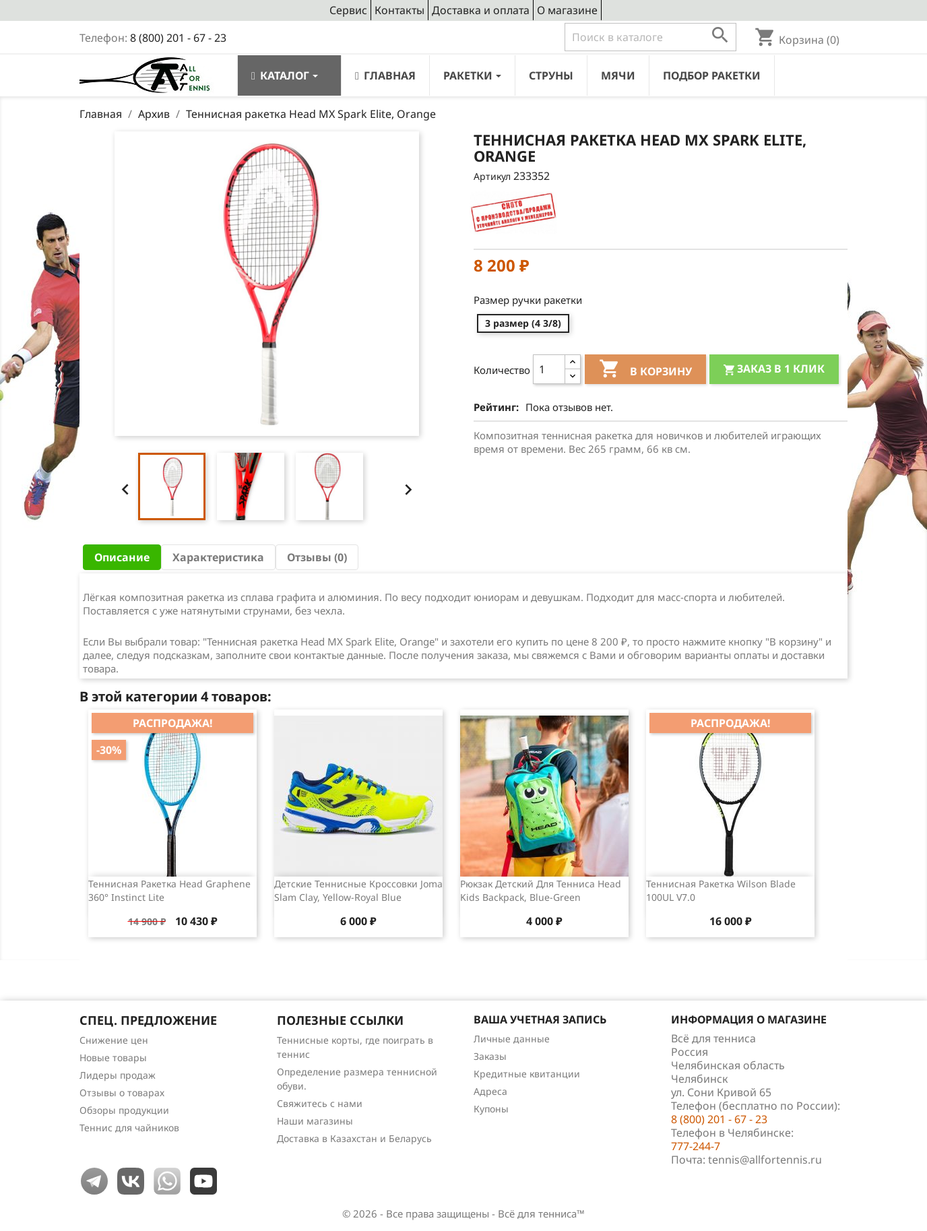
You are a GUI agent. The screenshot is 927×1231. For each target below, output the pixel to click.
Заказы (490, 1056)
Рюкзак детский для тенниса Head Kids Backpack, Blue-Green (540, 890)
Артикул (492, 176)
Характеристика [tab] (218, 557)
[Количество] (549, 369)
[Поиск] (650, 37)
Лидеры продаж (117, 1075)
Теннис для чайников (129, 1127)
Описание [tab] (122, 557)
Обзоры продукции (124, 1110)
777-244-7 (695, 1146)
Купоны (491, 1108)
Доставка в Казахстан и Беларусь (354, 1138)
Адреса (490, 1091)
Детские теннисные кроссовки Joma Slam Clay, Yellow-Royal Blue (358, 890)
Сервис (348, 10)
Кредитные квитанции (527, 1073)
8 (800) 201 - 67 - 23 (178, 37)
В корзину (645, 370)
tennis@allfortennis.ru (765, 1159)
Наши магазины (315, 1120)
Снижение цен (113, 1040)
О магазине (567, 10)
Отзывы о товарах (121, 1092)
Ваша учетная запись (540, 1019)
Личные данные (512, 1038)
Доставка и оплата (481, 10)
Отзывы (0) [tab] (317, 557)
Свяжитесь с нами (319, 1103)
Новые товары (113, 1057)
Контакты (399, 10)
